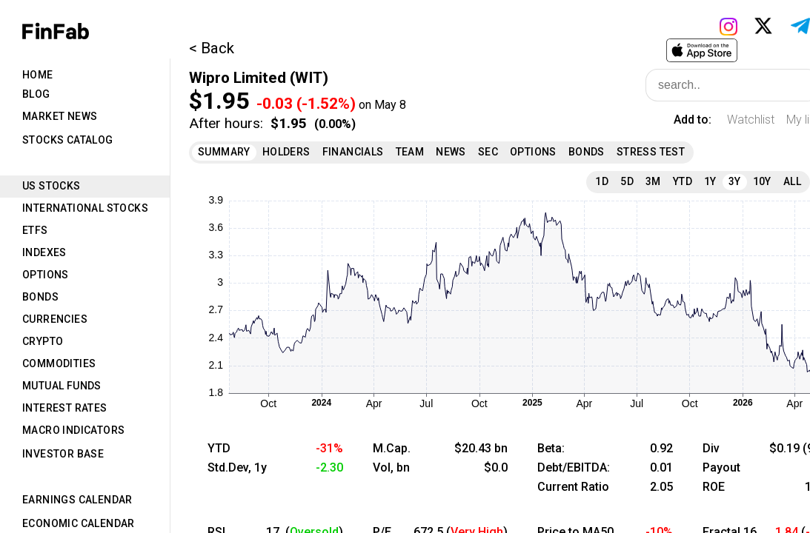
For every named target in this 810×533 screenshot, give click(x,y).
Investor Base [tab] (63, 454)
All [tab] (792, 181)
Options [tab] (45, 275)
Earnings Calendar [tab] (77, 500)
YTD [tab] (682, 181)
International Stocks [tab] (85, 208)
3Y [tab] (734, 181)
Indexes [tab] (44, 252)
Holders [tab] (286, 152)
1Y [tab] (710, 181)
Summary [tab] (224, 152)
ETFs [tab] (35, 230)
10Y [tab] (762, 181)
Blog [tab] (36, 94)
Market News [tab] (59, 116)
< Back (211, 48)
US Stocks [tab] (51, 186)
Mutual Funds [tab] (62, 386)
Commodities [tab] (59, 363)
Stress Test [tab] (651, 152)
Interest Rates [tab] (64, 408)
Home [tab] (37, 75)
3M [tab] (653, 181)
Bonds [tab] (40, 297)
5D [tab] (627, 181)
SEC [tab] (488, 152)
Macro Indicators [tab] (73, 430)
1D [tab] (601, 181)
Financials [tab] (353, 152)
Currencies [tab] (54, 319)
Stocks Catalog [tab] (67, 140)
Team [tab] (410, 152)
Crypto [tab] (42, 341)
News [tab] (451, 152)
